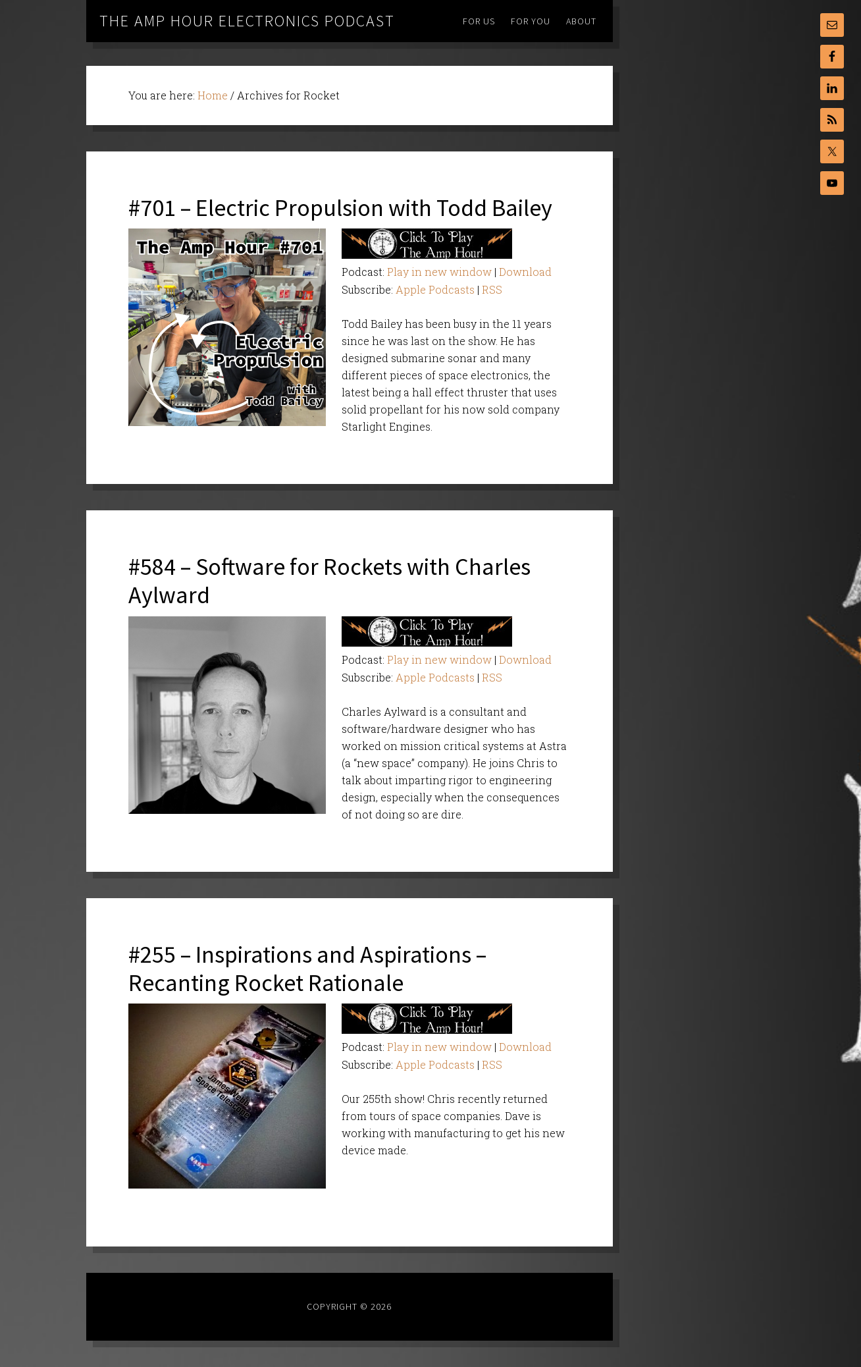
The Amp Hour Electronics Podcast (247, 21)
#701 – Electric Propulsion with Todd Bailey (340, 208)
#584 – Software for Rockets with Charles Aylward (329, 581)
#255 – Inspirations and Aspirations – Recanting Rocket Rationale (307, 969)
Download (525, 272)
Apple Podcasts (435, 289)
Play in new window (439, 272)
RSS (492, 289)
